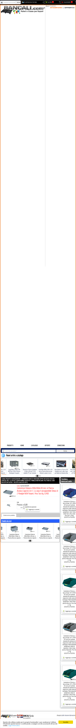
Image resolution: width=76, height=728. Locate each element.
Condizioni (61, 445)
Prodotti (10, 445)
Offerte (47, 445)
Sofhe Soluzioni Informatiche (68, 715)
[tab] (9, 515)
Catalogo (34, 445)
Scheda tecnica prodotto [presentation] (9, 515)
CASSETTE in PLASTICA (69, 517)
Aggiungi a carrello (32, 509)
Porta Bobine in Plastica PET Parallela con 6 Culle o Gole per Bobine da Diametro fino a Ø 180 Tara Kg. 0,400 (60, 469)
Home (22, 445)
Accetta (65, 722)
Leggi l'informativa (14, 725)
